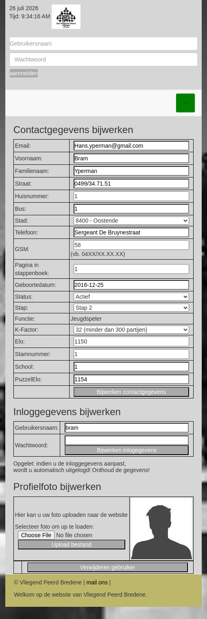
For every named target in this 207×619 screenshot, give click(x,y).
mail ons (97, 582)
